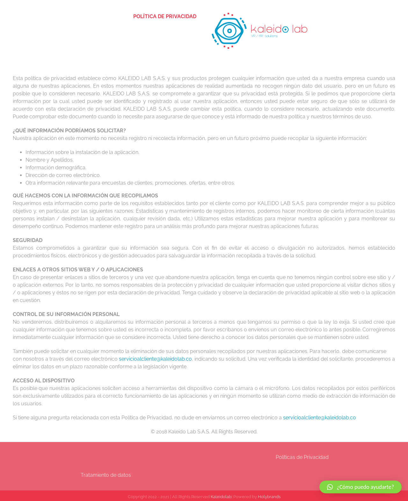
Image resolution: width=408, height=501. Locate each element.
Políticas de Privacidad (302, 457)
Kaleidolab (221, 496)
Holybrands (269, 496)
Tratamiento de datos (106, 475)
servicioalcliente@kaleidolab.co (155, 359)
